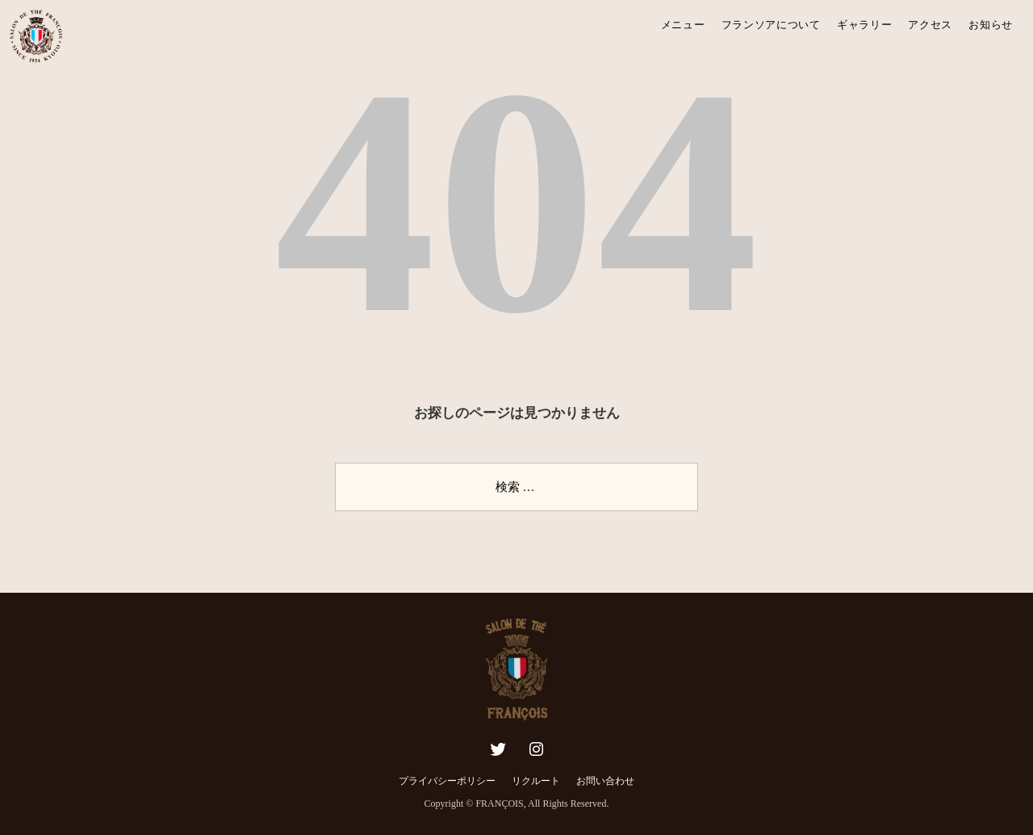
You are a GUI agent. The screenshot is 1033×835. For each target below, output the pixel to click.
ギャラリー (865, 25)
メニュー (683, 25)
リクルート (536, 781)
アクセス (930, 25)
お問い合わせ (605, 781)
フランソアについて (771, 25)
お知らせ (990, 25)
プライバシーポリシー (447, 781)
